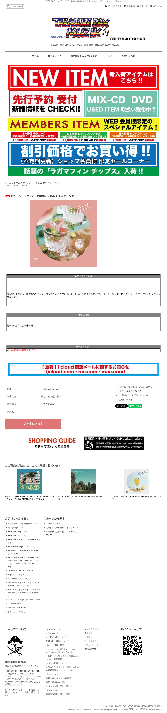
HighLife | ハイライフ (17, 574)
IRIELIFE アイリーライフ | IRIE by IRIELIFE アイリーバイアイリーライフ (24, 592)
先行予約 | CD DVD (16, 527)
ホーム (35, 56)
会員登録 (131, 6)
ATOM (93, 649)
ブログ (109, 56)
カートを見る (91, 641)
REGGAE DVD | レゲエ (18, 535)
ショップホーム (53, 629)
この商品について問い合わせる (133, 395)
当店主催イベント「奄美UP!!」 (60, 678)
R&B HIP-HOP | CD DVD (19, 546)
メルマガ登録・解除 (55, 645)
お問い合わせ (128, 56)
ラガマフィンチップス (18, 612)
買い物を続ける (125, 399)
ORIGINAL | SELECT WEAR (20, 570)
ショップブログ (53, 690)
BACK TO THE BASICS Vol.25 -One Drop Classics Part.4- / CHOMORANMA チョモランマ (29, 497)
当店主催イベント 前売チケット (22, 523)
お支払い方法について (56, 637)
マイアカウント (115, 6)
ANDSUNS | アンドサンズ (19, 578)
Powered (141, 710)
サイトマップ (52, 674)
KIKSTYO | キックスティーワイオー (24, 600)
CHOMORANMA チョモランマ (48, 183)
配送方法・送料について (57, 641)
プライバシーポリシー (95, 645)
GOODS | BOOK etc (17, 608)
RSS (87, 649)
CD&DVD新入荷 (20, 185)
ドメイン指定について (56, 663)
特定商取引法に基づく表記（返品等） (136, 387)
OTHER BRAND (15, 604)
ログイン (144, 6)
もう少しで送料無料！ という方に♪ (62, 527)
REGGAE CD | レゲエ (23, 183)
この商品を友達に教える (129, 391)
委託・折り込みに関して (57, 682)
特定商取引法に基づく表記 (84, 56)
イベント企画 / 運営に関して (59, 686)
